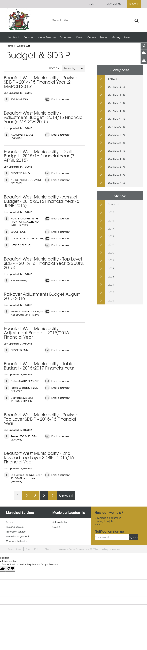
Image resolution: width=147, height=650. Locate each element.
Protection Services (16, 531)
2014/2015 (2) (116, 87)
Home (90, 3)
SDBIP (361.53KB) (16, 99)
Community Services (17, 541)
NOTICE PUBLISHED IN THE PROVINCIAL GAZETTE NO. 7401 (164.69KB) (21, 221)
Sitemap (49, 549)
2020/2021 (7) (116, 135)
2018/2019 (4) (116, 118)
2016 (111, 220)
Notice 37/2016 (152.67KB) (21, 381)
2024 (111, 284)
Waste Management (17, 536)
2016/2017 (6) (116, 103)
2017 (111, 228)
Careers (91, 37)
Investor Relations (46, 37)
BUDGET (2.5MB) (16, 350)
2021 (111, 260)
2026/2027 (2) (116, 183)
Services (28, 37)
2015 (111, 212)
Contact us (114, 3)
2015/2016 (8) (116, 95)
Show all (66, 495)
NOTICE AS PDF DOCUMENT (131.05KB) (22, 181)
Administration (60, 522)
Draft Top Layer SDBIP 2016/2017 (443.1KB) (19, 399)
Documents (66, 37)
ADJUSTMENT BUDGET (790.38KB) (19, 136)
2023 (111, 276)
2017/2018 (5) (116, 111)
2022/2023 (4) (116, 151)
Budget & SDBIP (24, 45)
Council (56, 527)
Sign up (133, 537)
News (127, 37)
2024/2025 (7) (116, 167)
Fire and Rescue (15, 527)
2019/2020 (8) (116, 127)
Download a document (108, 517)
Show (134, 3)
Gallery (116, 37)
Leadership (14, 37)
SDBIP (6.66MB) (15, 280)
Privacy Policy (33, 549)
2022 (111, 268)
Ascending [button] (73, 68)
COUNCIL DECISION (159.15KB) (24, 238)
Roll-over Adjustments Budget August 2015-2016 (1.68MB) (23, 312)
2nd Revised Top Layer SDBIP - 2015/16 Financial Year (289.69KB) (23, 477)
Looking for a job (104, 521)
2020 (111, 252)
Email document (57, 99)
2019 (111, 244)
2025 (111, 292)
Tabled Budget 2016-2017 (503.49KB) (21, 389)
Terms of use (14, 549)
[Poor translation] (10, 569)
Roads (9, 522)
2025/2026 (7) (116, 175)
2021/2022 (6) (116, 143)
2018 (111, 236)
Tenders (104, 37)
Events (79, 37)
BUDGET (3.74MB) (17, 173)
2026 (111, 300)
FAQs (97, 524)
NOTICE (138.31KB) (17, 245)
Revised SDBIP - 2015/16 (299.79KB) (20, 437)
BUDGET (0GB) (15, 232)
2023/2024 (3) (116, 159)
